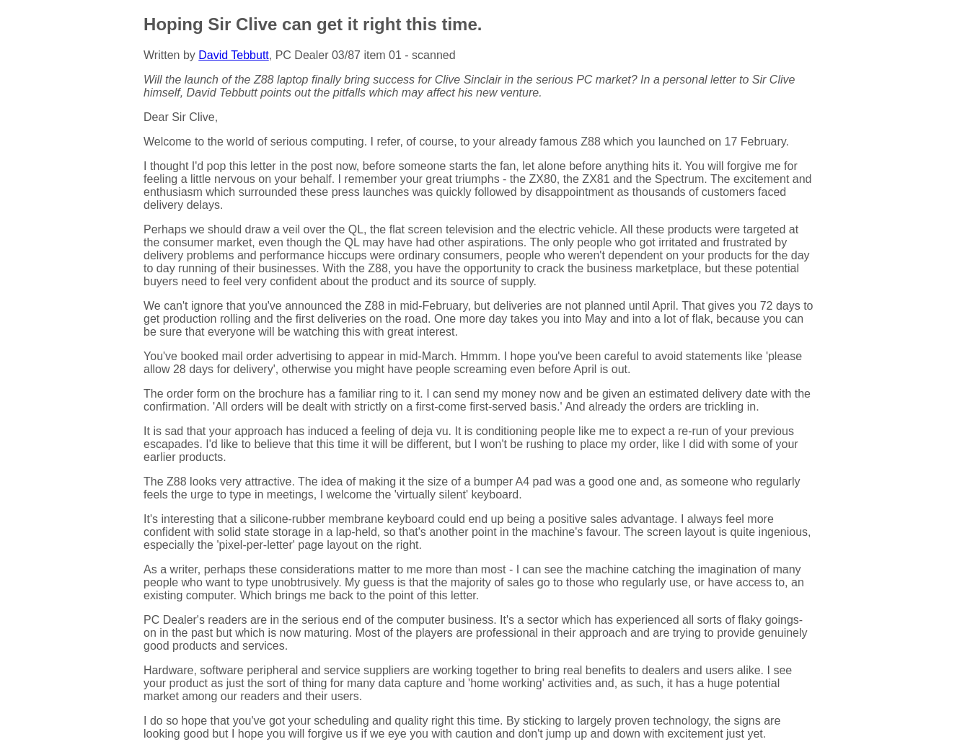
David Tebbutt (233, 55)
